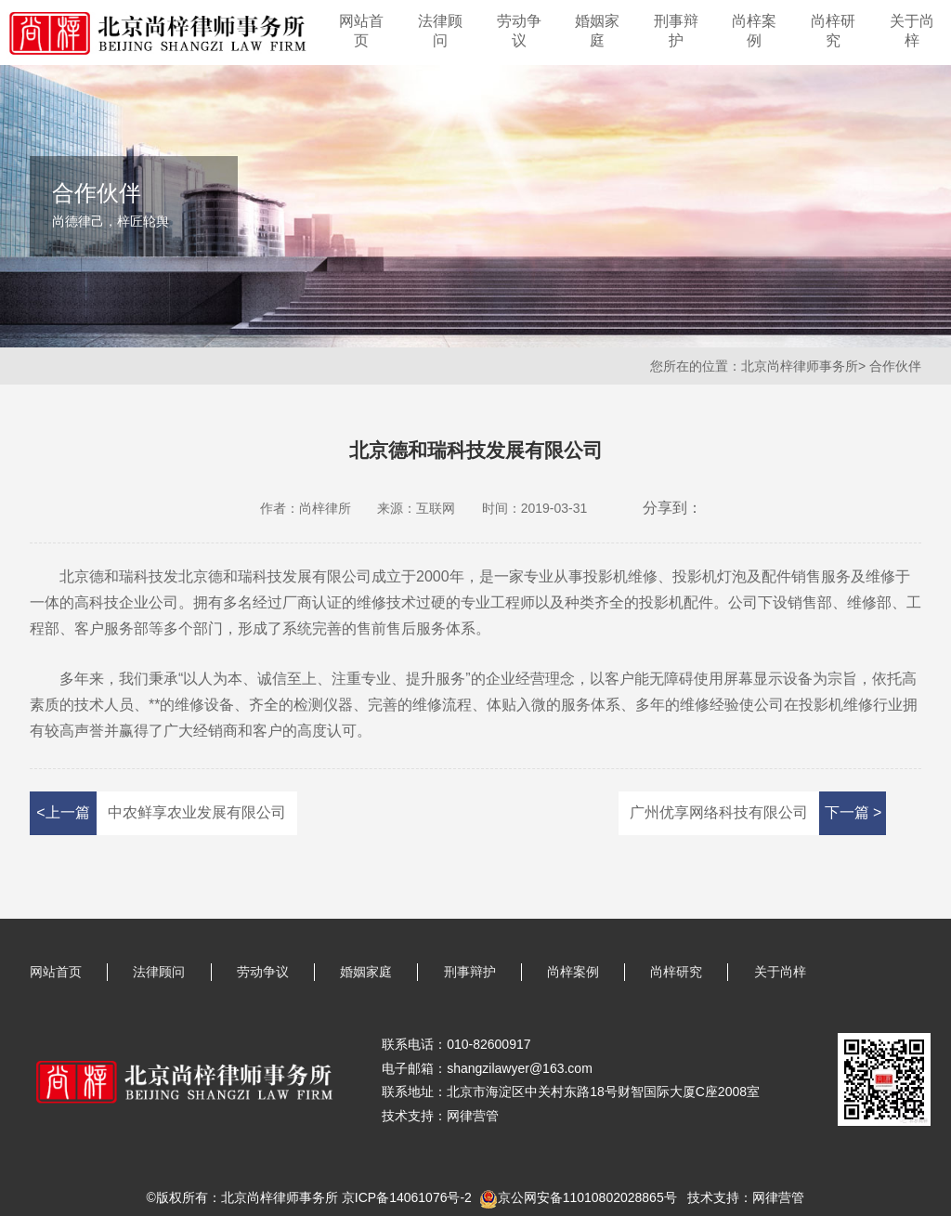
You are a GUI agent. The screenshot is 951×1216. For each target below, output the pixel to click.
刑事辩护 (676, 30)
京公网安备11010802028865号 (587, 1197)
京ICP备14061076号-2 (407, 1197)
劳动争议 (519, 30)
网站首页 (361, 30)
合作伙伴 (895, 366)
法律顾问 (440, 30)
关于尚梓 (912, 30)
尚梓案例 (754, 30)
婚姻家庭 (597, 30)
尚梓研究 (833, 30)
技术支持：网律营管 (745, 1197)
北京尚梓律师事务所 (799, 366)
